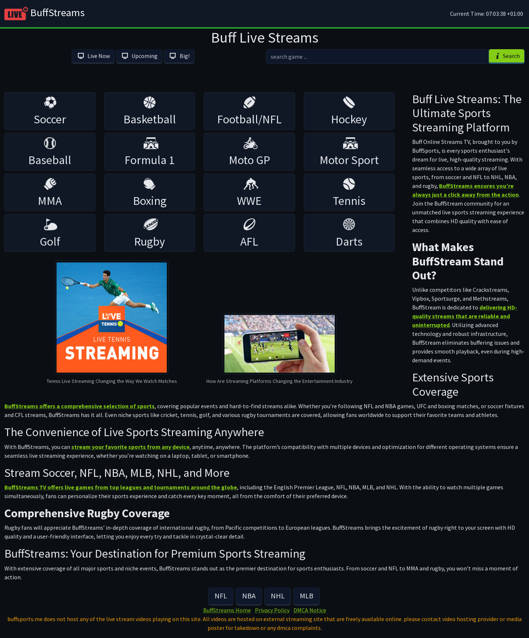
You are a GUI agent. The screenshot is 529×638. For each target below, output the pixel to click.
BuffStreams (44, 13)
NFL (221, 595)
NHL (278, 595)
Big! (179, 55)
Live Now (92, 55)
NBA (249, 595)
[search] (377, 56)
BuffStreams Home (227, 610)
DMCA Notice (310, 610)
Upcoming (139, 55)
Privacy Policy (272, 610)
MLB (306, 595)
